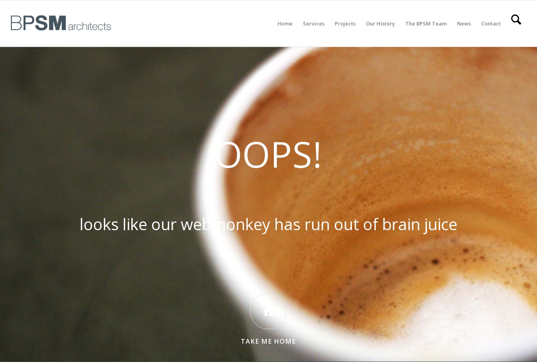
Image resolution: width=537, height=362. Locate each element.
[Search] (516, 23)
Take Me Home (268, 341)
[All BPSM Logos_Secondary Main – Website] (61, 23)
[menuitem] (285, 23)
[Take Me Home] (268, 311)
